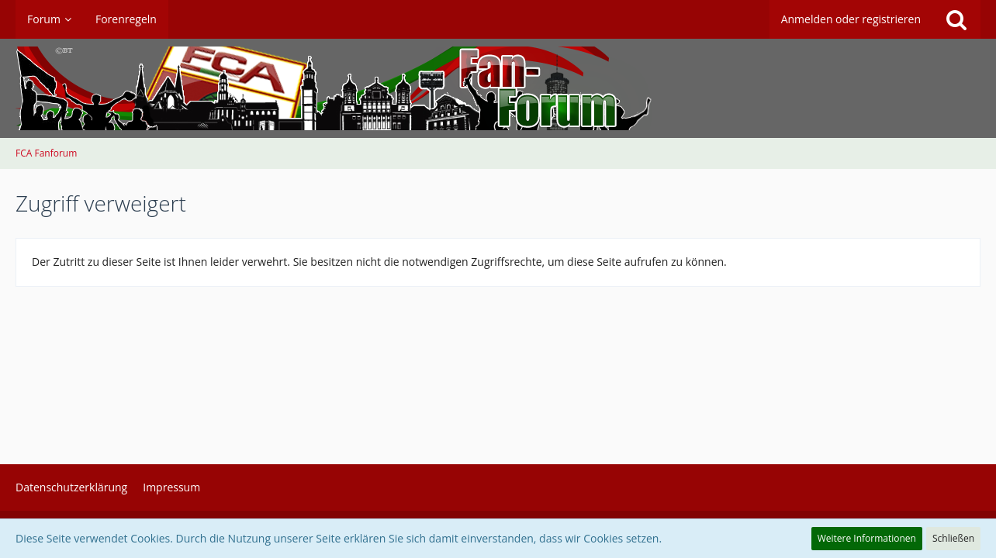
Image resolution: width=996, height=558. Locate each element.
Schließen (953, 538)
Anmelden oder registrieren (851, 19)
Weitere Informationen (867, 538)
